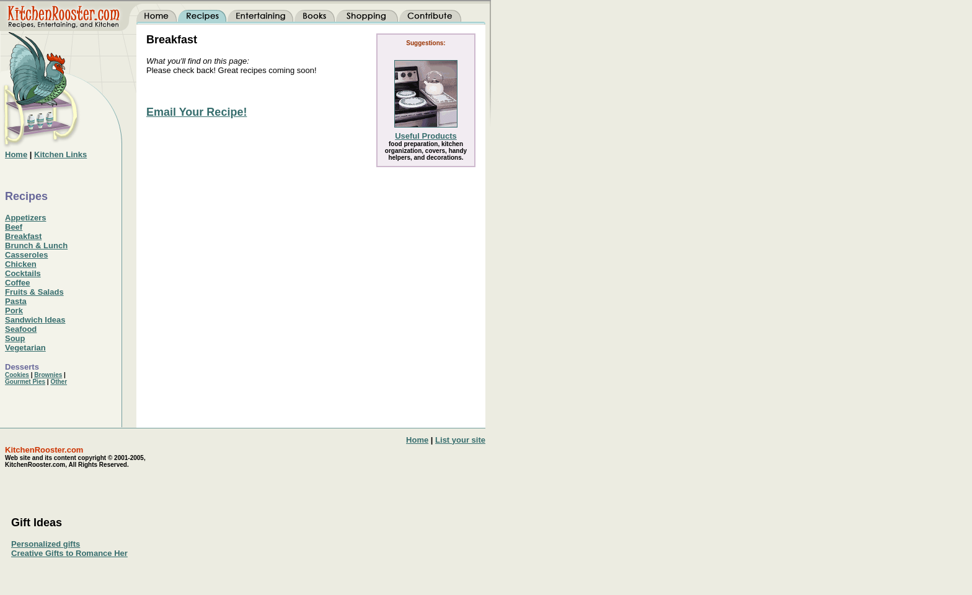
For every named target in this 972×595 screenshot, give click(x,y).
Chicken (21, 264)
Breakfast (23, 236)
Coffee (17, 282)
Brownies (48, 374)
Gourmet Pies (25, 381)
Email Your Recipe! (196, 112)
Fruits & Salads (34, 292)
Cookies (17, 374)
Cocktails (23, 273)
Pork (14, 310)
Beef (13, 227)
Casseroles (26, 254)
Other (58, 381)
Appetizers (25, 217)
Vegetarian (25, 347)
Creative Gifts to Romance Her (69, 553)
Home (417, 440)
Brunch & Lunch (36, 245)
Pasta (16, 301)
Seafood (21, 329)
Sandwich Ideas (35, 319)
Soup (15, 338)
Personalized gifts (45, 544)
